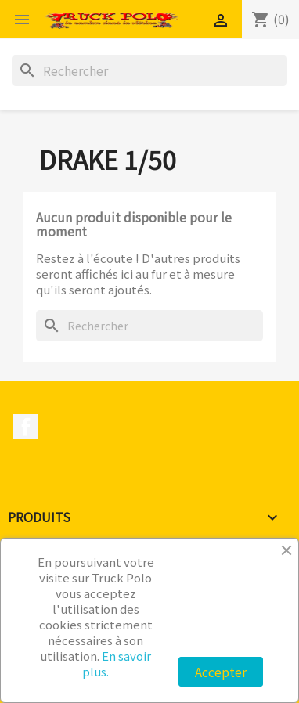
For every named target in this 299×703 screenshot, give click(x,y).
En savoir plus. (116, 663)
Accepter (221, 671)
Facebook (25, 426)
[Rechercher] (149, 70)
